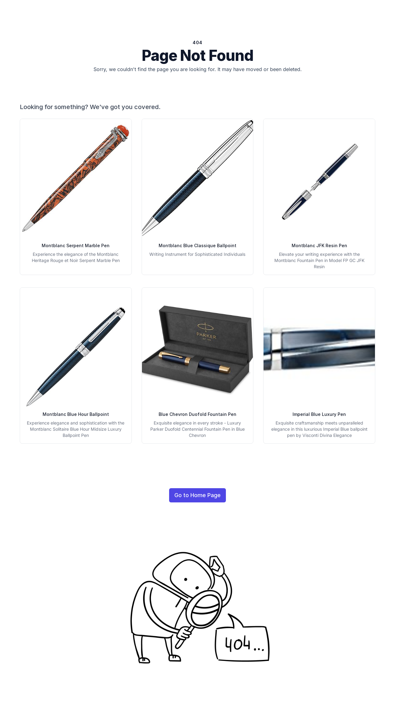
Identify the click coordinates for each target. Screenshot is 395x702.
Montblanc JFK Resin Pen (319, 245)
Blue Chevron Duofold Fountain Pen (197, 414)
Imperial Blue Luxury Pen (319, 414)
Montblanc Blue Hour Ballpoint (76, 414)
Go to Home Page (197, 495)
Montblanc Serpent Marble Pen (76, 245)
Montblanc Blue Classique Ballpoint (197, 245)
